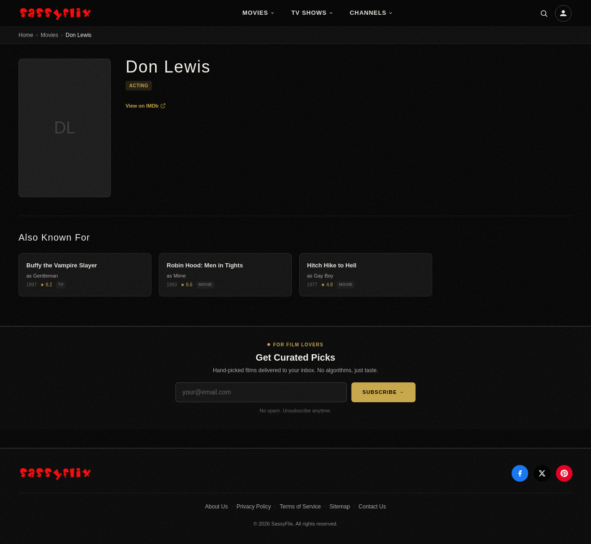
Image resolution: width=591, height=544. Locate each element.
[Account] (563, 13)
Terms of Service (300, 506)
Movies (258, 12)
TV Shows (312, 12)
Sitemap (340, 506)
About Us (216, 506)
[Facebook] (520, 473)
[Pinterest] (564, 473)
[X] (542, 473)
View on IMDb (146, 106)
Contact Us (372, 506)
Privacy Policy (253, 506)
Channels (371, 12)
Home (25, 35)
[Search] (544, 13)
